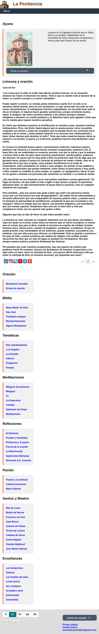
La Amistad (12, 354)
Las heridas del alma (17, 577)
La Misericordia (14, 451)
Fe (7, 396)
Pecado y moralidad (16, 438)
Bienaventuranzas (15, 321)
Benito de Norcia (15, 512)
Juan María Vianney (16, 548)
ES (12, 614)
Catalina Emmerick (16, 484)
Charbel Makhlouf (15, 544)
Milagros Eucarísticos (17, 387)
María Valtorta (13, 488)
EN (27, 614)
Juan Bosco (12, 521)
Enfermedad (12, 595)
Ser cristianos (13, 586)
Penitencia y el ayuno (17, 442)
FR (34, 614)
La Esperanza (13, 400)
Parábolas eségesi (16, 316)
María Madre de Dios (17, 307)
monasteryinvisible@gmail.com (79, 630)
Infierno (10, 358)
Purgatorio (11, 363)
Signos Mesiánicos (16, 325)
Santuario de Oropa (16, 409)
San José (11, 312)
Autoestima (12, 599)
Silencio (10, 572)
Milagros (10, 391)
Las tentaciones (14, 568)
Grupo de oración (15, 288)
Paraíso (10, 367)
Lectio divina (13, 581)
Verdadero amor (14, 590)
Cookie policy (69, 627)
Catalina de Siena (15, 535)
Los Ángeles (12, 349)
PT (20, 614)
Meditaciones (13, 414)
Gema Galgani (13, 539)
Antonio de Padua (15, 526)
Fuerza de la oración (17, 447)
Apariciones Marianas (17, 456)
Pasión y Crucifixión (17, 479)
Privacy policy (70, 624)
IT (6, 614)
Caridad (10, 405)
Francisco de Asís (15, 517)
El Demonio (12, 433)
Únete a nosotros (19, 71)
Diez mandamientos (16, 345)
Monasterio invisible (17, 284)
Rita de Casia (13, 508)
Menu (6, 11)
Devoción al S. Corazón (18, 460)
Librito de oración (76, 618)
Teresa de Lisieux (15, 530)
